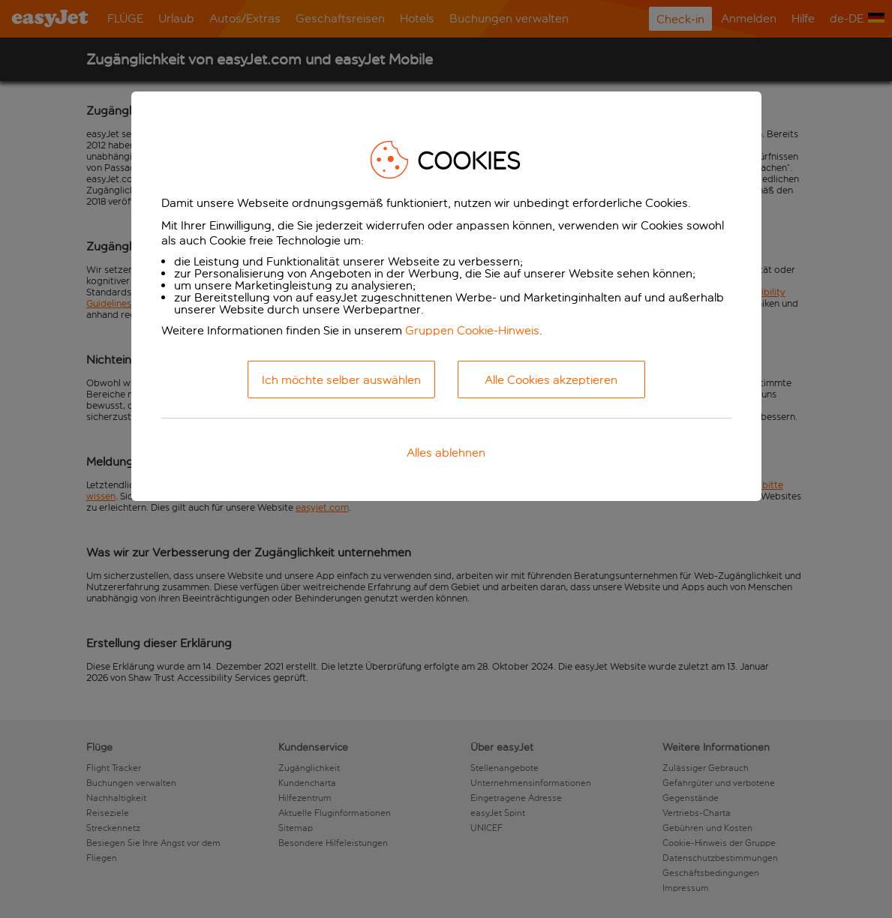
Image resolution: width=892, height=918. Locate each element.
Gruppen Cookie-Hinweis (472, 330)
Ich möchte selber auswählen (341, 380)
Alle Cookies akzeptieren (551, 380)
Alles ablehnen (446, 453)
